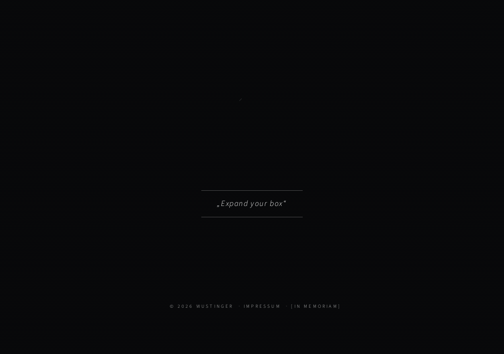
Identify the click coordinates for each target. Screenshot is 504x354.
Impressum (262, 306)
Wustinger (215, 306)
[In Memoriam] (316, 306)
